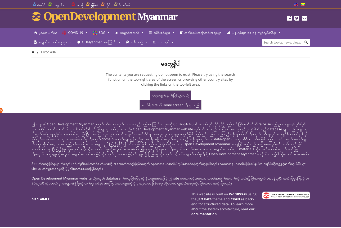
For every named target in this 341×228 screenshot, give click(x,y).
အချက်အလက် (132, 32)
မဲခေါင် (41, 5)
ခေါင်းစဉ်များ (164, 32)
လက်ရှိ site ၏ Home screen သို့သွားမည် (170, 105)
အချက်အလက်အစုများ (55, 42)
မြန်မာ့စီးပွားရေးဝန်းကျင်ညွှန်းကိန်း (256, 32)
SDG (104, 32)
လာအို (79, 5)
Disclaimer (40, 199)
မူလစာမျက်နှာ (48, 32)
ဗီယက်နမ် (124, 5)
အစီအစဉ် (139, 42)
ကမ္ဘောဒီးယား (60, 5)
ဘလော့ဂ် (165, 42)
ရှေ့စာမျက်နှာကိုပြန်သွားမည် (170, 95)
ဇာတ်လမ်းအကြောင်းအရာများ (203, 32)
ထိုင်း (108, 5)
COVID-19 (78, 32)
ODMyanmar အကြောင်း (101, 42)
